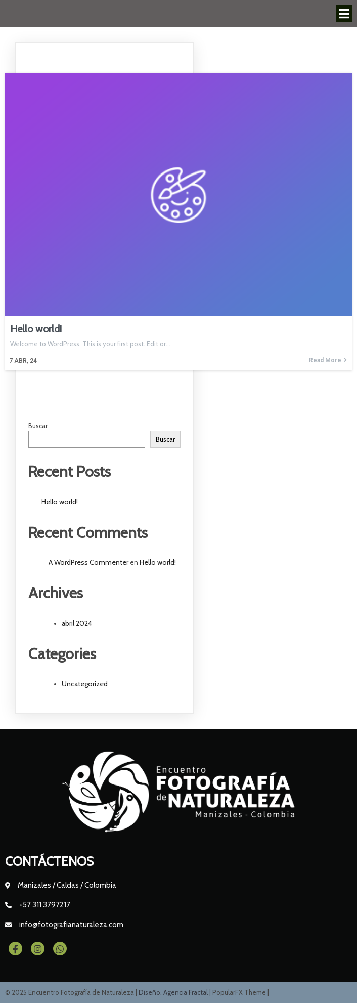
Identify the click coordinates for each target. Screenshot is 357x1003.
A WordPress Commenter (88, 562)
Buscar (38, 426)
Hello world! (59, 501)
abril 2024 (77, 623)
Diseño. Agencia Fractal (174, 992)
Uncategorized (85, 683)
